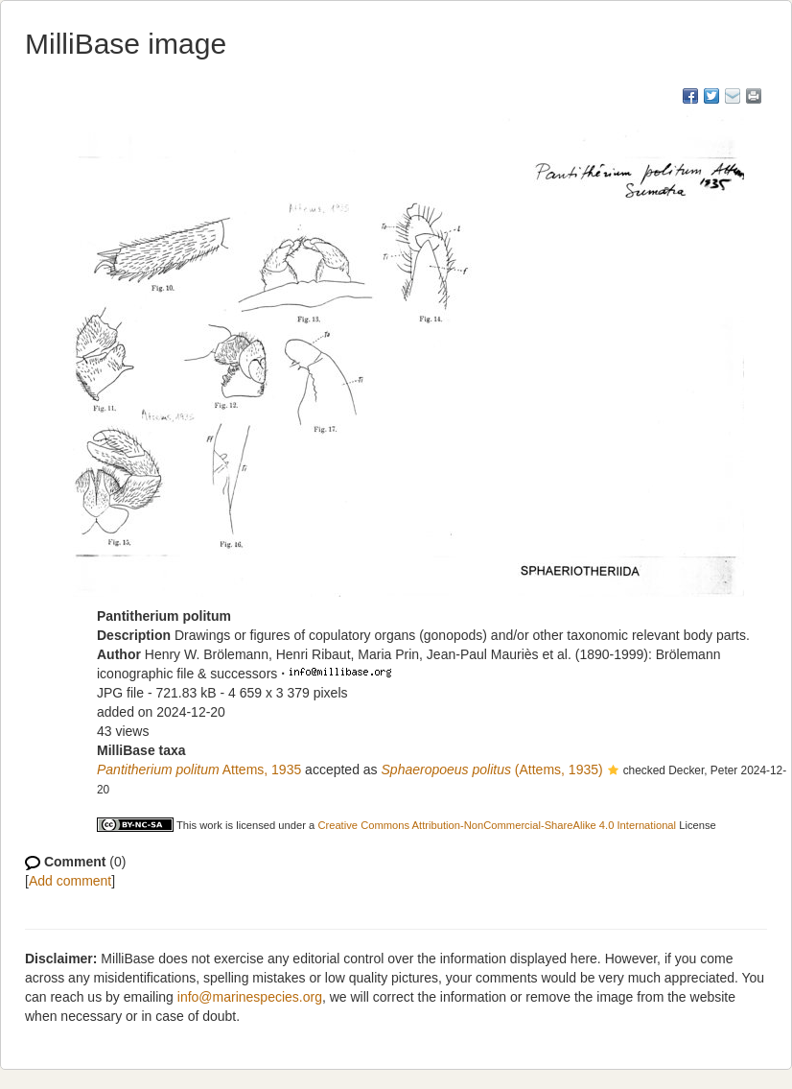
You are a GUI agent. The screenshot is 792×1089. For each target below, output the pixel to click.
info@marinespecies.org (249, 997)
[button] (613, 771)
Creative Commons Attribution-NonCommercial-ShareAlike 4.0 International (496, 825)
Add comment (70, 880)
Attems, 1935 (199, 769)
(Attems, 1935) (492, 769)
